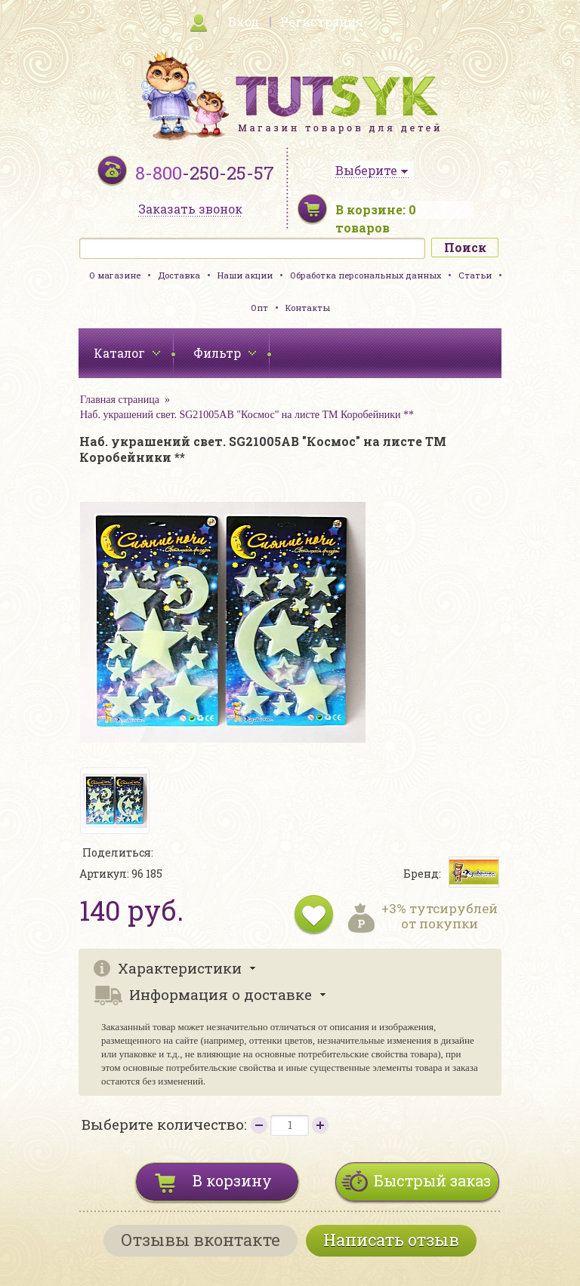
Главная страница (119, 399)
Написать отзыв (391, 1240)
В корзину (232, 1180)
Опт (259, 307)
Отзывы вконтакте (200, 1240)
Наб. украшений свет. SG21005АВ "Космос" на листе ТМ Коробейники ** (247, 414)
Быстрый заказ (432, 1180)
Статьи (475, 275)
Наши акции (245, 275)
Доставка (179, 275)
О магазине (114, 275)
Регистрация (321, 21)
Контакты (307, 307)
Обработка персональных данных (365, 275)
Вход (243, 21)
